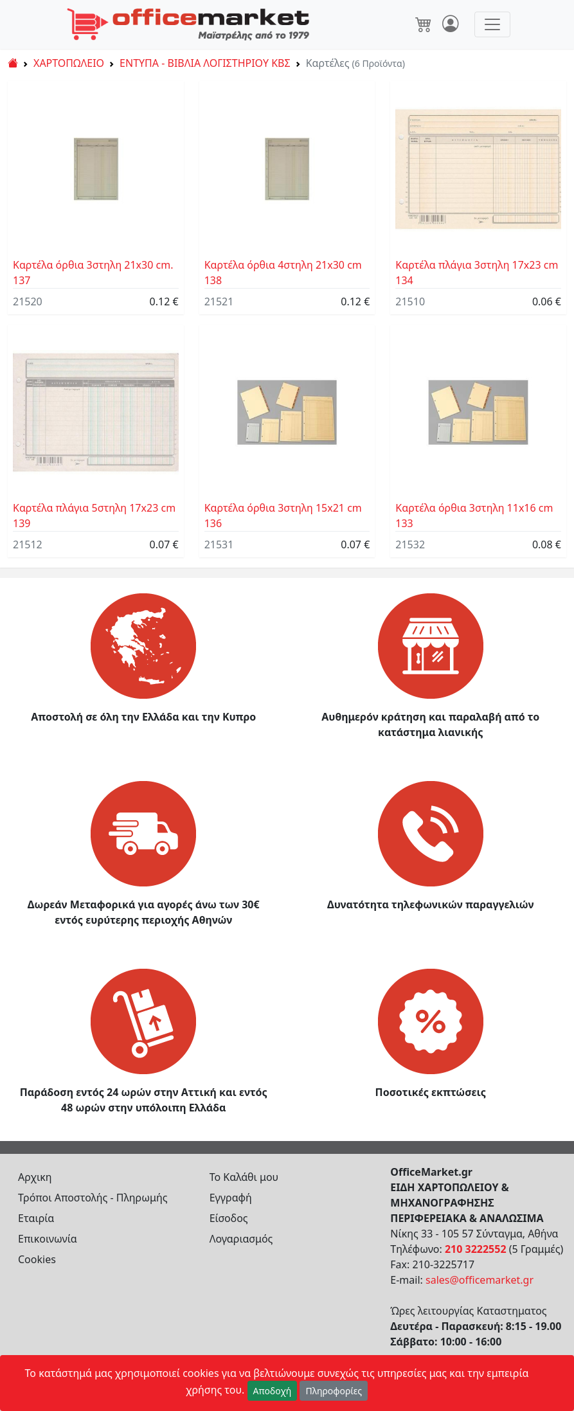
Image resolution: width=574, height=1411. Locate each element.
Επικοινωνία (47, 1239)
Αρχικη (35, 1177)
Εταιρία (36, 1218)
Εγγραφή (231, 1198)
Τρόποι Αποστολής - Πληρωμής (93, 1198)
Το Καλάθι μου (244, 1177)
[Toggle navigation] (492, 24)
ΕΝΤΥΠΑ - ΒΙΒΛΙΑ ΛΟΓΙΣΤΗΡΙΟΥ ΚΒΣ (205, 63)
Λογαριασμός (241, 1239)
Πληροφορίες (333, 1391)
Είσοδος (229, 1218)
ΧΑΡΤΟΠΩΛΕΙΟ (68, 63)
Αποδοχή (272, 1391)
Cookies (37, 1259)
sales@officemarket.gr (480, 1280)
